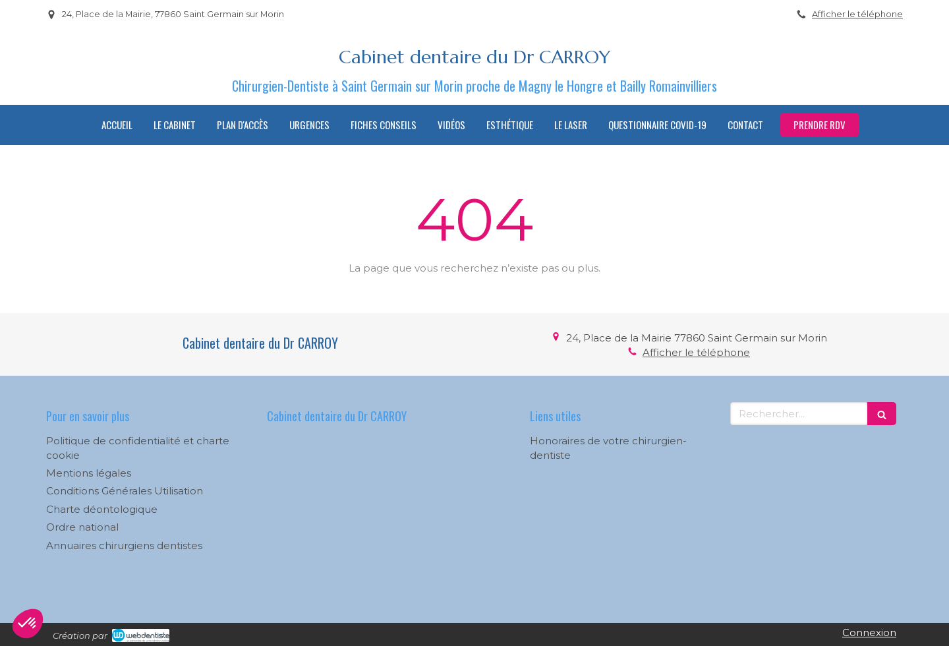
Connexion (869, 632)
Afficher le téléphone (857, 14)
